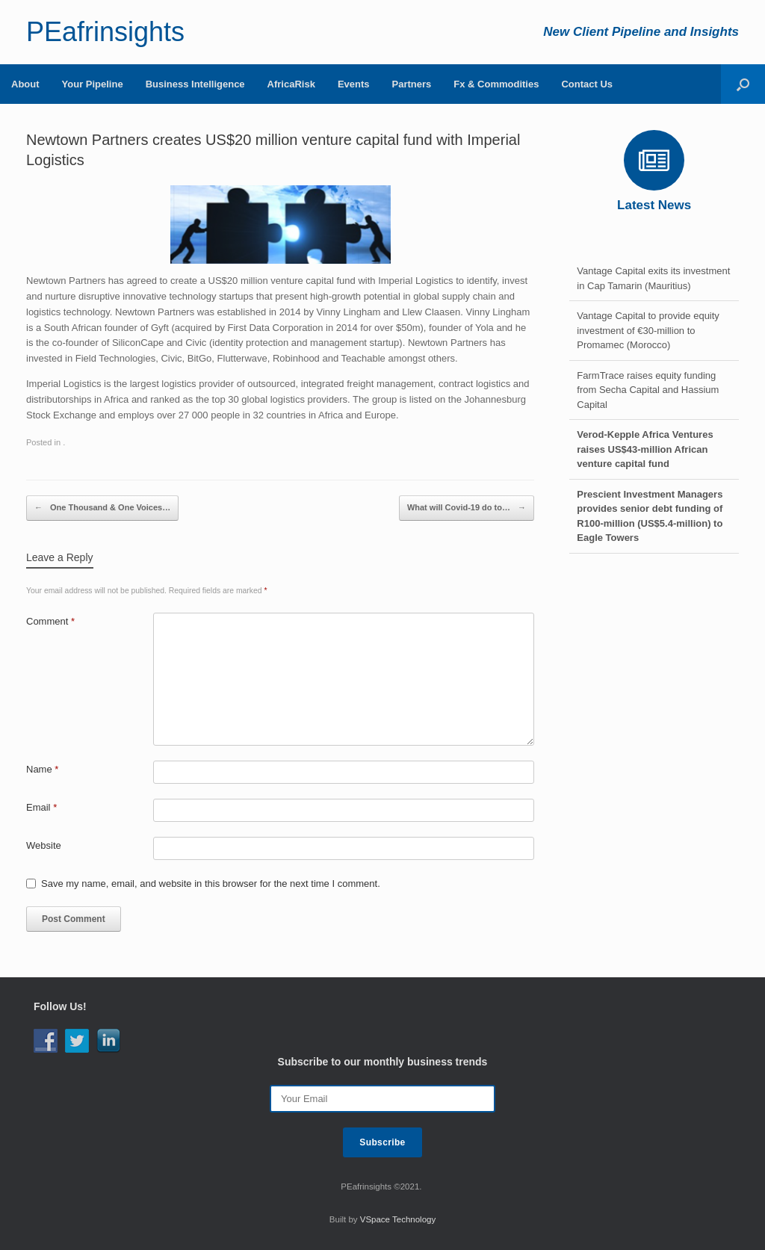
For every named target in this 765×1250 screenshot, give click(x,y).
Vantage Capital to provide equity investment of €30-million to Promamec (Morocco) (648, 330)
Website (43, 845)
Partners (412, 84)
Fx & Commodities (496, 84)
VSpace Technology (398, 1219)
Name (42, 769)
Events (354, 84)
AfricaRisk (291, 84)
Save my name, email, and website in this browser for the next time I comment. (210, 883)
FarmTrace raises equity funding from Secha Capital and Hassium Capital (648, 390)
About (25, 84)
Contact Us (587, 84)
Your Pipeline (92, 84)
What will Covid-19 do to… (466, 508)
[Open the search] (743, 84)
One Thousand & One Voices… (102, 508)
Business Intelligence (195, 84)
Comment (50, 621)
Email (41, 807)
